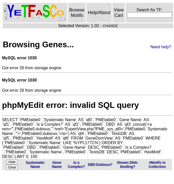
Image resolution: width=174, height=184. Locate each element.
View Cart (119, 12)
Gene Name (57, 164)
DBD (91, 165)
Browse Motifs (76, 12)
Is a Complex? (76, 164)
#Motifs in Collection (157, 164)
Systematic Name (35, 164)
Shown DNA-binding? (127, 164)
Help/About (99, 12)
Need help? (160, 47)
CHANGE (110, 26)
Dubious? (104, 165)
